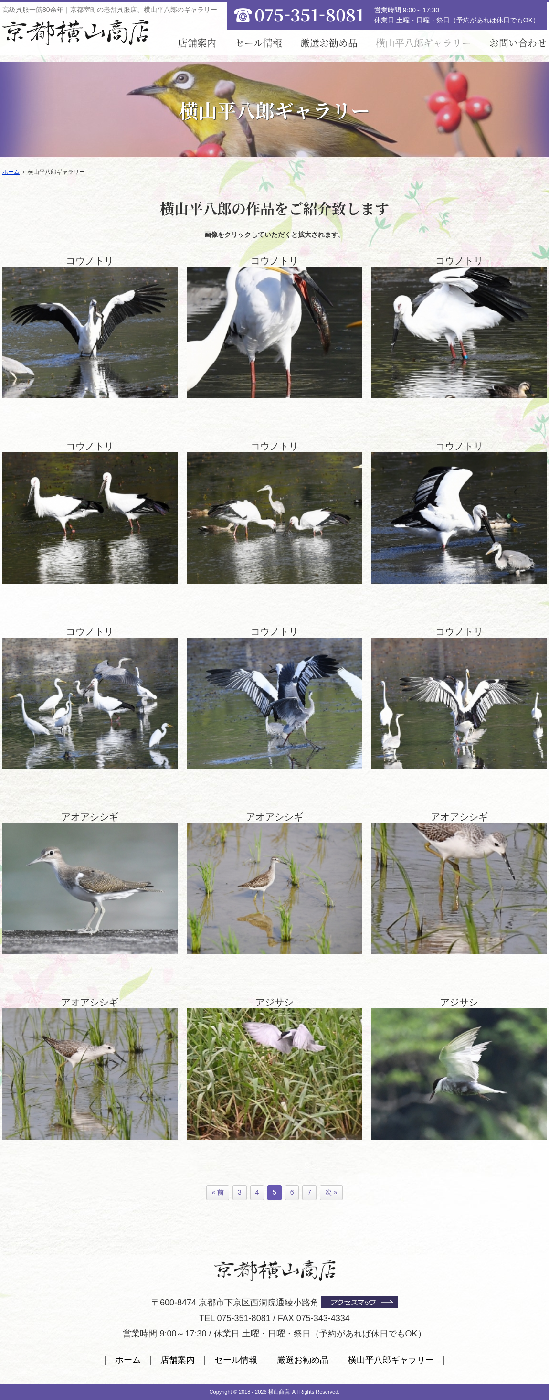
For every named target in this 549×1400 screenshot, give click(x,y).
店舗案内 (197, 43)
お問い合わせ (518, 43)
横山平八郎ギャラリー (391, 1360)
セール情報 (258, 43)
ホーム (128, 1360)
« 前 (217, 1192)
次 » (331, 1192)
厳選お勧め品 (329, 43)
